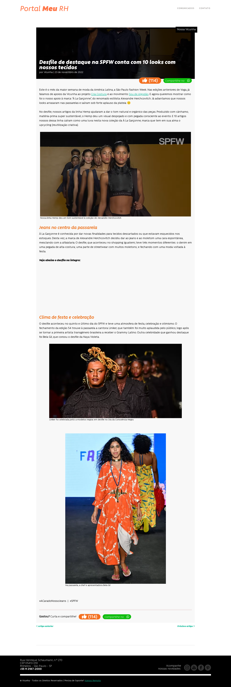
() (150, 80)
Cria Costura (99, 94)
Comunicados (185, 8)
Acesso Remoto (93, 681)
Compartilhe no (177, 80)
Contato (204, 8)
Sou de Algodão (138, 94)
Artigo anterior (44, 626)
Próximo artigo (186, 626)
